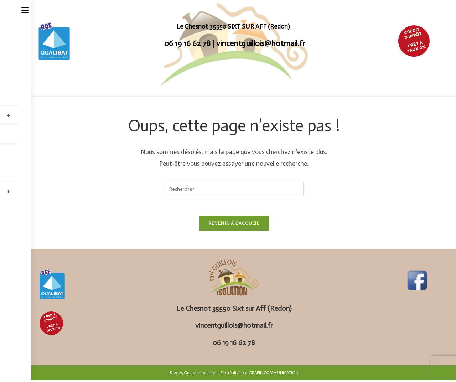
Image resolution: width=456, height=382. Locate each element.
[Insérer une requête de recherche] (234, 189)
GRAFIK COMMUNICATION (274, 374)
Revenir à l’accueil (234, 225)
